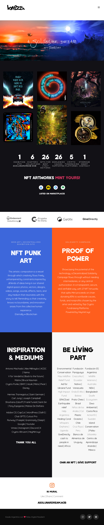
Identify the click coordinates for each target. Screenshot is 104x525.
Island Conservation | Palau (92, 427)
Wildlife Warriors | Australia (92, 380)
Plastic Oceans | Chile (78, 419)
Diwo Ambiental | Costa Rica (91, 407)
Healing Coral (64, 419)
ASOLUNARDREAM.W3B (52, 502)
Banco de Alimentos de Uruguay (78, 438)
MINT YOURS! (67, 177)
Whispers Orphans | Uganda (64, 427)
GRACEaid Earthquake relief (64, 403)
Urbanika (91, 434)
